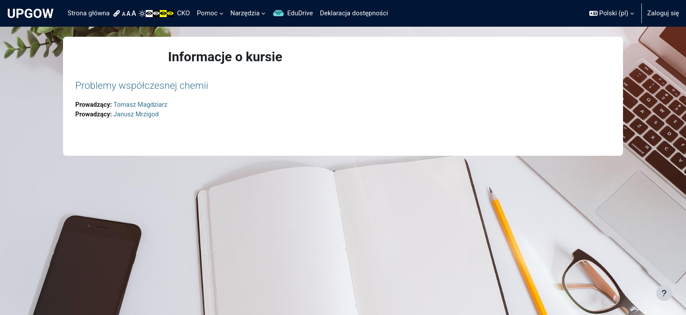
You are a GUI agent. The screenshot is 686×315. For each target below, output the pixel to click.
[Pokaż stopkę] (664, 293)
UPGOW (30, 13)
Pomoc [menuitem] (207, 13)
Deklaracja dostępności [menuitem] (354, 13)
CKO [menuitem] (183, 13)
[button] (612, 13)
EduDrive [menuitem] (300, 13)
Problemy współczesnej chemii (141, 85)
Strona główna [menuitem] (89, 13)
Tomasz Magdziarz (142, 105)
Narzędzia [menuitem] (244, 13)
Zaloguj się (663, 13)
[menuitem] (117, 13)
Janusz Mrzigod (138, 115)
